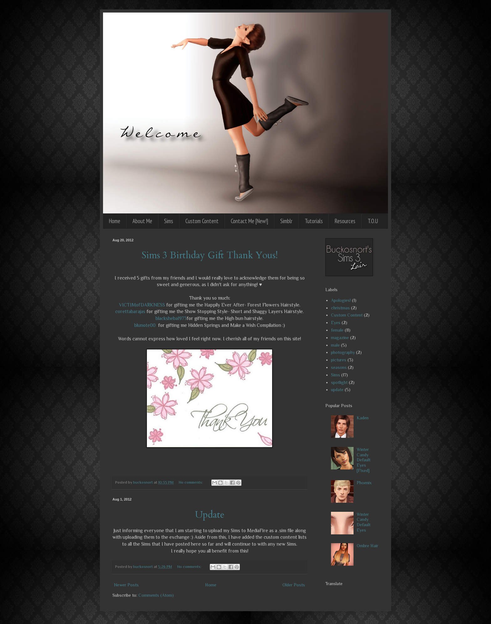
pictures (338, 359)
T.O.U (373, 221)
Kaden (363, 417)
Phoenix (364, 482)
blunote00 (145, 325)
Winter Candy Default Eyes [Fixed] (363, 460)
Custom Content (202, 221)
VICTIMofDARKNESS (142, 304)
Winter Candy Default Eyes (363, 522)
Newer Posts (126, 584)
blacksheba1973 (171, 318)
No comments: (191, 482)
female (337, 330)
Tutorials (314, 221)
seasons (339, 367)
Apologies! (341, 300)
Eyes (335, 322)
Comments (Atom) (156, 595)
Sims (168, 221)
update (337, 389)
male (335, 345)
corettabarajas (130, 311)
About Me (142, 221)
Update (209, 514)
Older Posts (293, 584)
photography (343, 352)
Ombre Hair (367, 545)
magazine (340, 337)
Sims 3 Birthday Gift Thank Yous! (210, 255)
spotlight (339, 382)
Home (114, 221)
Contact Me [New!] (249, 221)
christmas (340, 307)
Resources (345, 221)
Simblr (286, 221)
